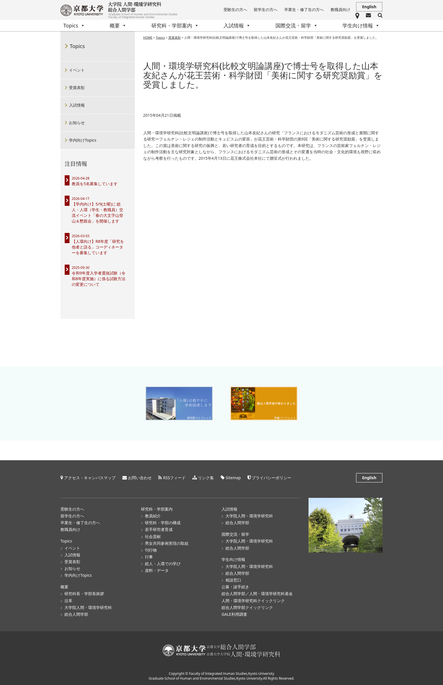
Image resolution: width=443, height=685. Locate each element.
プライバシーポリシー (271, 477)
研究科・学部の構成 (163, 522)
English (369, 6)
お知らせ (77, 122)
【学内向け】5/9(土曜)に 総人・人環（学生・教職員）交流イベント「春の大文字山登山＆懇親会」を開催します (97, 212)
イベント (77, 70)
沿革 (68, 600)
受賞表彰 (77, 87)
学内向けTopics (82, 140)
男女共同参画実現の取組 (166, 543)
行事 (149, 556)
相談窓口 (233, 580)
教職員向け (340, 9)
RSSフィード (174, 477)
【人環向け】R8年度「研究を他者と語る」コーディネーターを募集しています (98, 247)
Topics (74, 25)
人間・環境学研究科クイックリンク (253, 600)
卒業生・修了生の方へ (304, 9)
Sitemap (233, 477)
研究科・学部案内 (175, 25)
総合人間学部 (76, 614)
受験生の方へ (235, 9)
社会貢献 (153, 536)
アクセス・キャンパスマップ (90, 477)
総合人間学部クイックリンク (247, 607)
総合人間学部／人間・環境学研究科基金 (257, 593)
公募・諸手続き (235, 586)
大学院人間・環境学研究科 (88, 607)
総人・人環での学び (163, 563)
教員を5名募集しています (95, 183)
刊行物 (151, 550)
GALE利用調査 (234, 614)
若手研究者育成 (159, 529)
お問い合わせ (140, 477)
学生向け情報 (361, 25)
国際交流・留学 (296, 25)
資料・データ (157, 570)
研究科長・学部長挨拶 (84, 593)
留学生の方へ (265, 9)
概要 (118, 25)
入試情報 (237, 25)
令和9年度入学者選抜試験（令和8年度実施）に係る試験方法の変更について (98, 278)
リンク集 (206, 477)
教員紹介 (153, 515)
